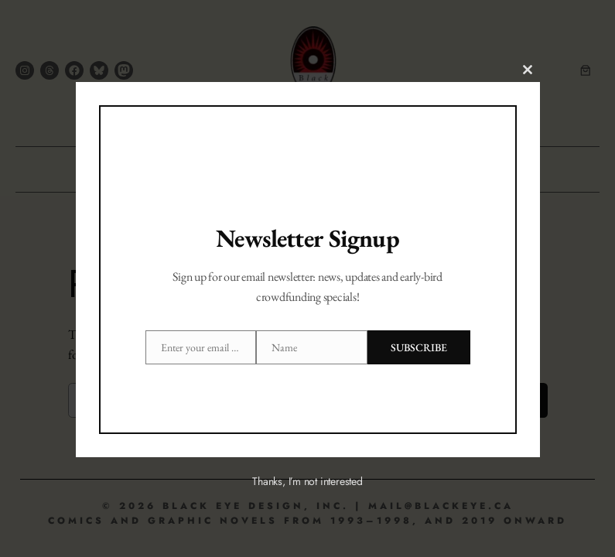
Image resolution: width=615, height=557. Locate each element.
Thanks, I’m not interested (307, 481)
